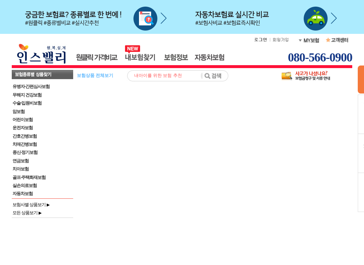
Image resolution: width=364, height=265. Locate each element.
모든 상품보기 (27, 212)
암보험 (19, 111)
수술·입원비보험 (27, 103)
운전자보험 (23, 127)
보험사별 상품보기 (31, 204)
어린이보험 (23, 119)
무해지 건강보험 (27, 95)
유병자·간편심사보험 (31, 86)
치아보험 (21, 169)
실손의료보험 (25, 185)
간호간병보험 (25, 136)
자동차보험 (23, 193)
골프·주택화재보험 (29, 177)
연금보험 (21, 160)
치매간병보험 (25, 144)
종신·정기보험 (25, 152)
